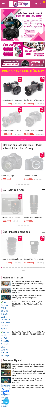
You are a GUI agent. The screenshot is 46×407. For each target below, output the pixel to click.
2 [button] (22, 37)
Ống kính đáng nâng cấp (16, 231)
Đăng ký (39, 369)
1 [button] (16, 184)
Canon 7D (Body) (7, 176)
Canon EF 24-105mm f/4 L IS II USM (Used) (17, 259)
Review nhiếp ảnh (12, 313)
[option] (23, 25)
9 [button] (25, 267)
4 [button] (25, 184)
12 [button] (34, 267)
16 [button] (23, 270)
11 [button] (31, 267)
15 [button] (43, 267)
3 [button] (25, 37)
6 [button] (16, 267)
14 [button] (40, 267)
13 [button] (37, 267)
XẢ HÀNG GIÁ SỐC (13, 190)
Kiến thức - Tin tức (13, 277)
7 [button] (19, 267)
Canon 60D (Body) (30, 176)
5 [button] (28, 184)
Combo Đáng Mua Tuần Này (23, 71)
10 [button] (28, 267)
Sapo (28, 404)
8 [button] (22, 267)
